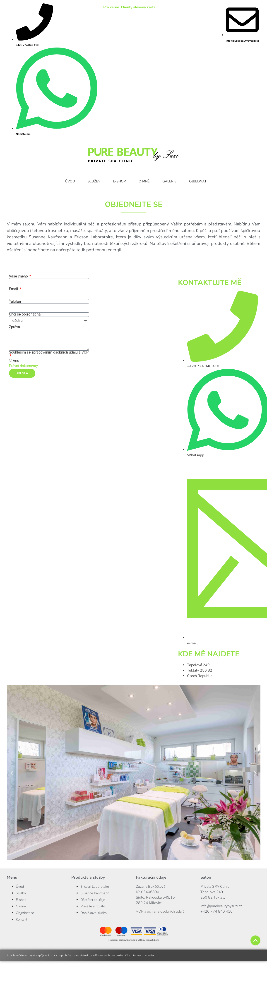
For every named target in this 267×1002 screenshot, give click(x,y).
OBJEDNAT (198, 181)
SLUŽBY (94, 181)
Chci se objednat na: (25, 314)
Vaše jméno (19, 276)
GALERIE (169, 181)
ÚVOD (70, 181)
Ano (16, 361)
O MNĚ (144, 181)
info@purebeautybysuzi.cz (221, 906)
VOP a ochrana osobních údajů (160, 911)
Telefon (15, 302)
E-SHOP (119, 181)
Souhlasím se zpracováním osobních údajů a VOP (49, 352)
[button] (12, 773)
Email (14, 289)
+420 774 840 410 (216, 911)
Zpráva (14, 327)
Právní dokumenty (23, 366)
